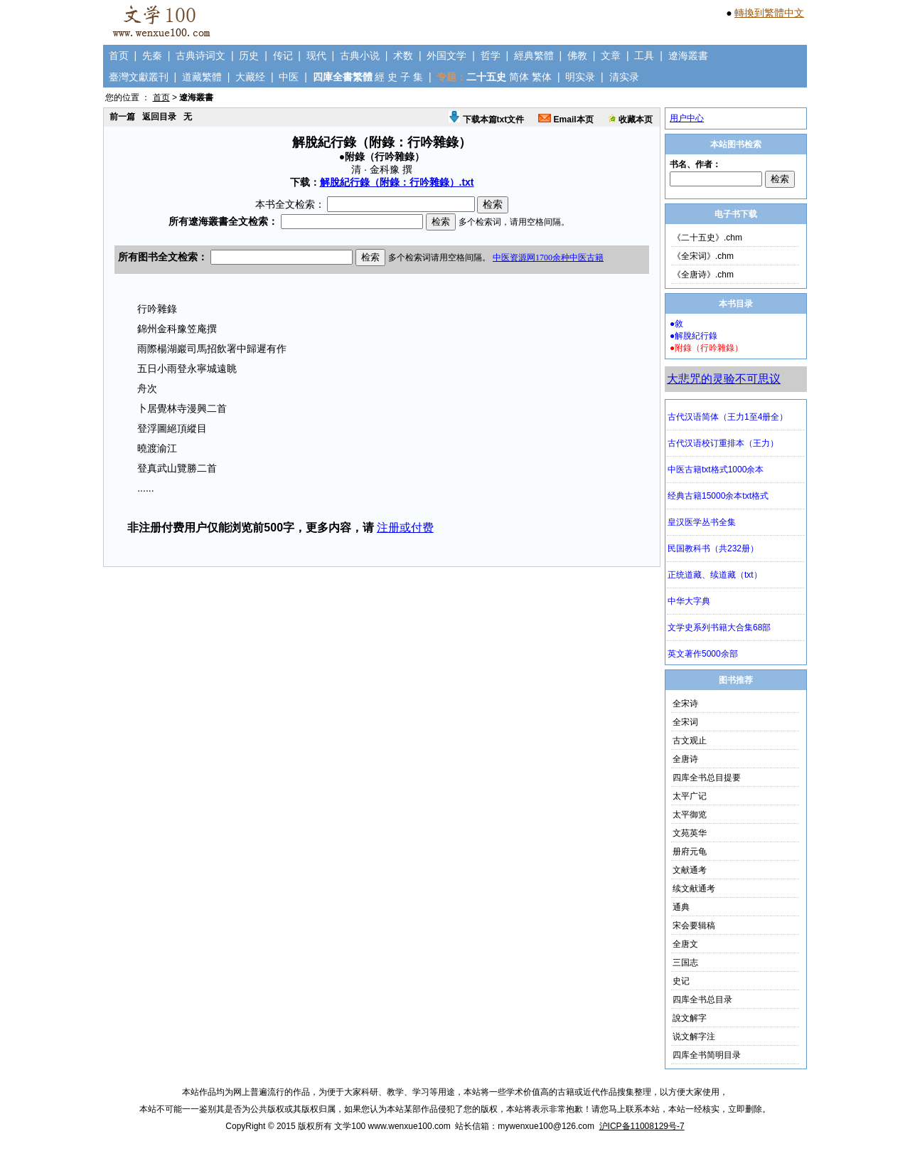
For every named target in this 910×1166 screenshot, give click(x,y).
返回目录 (159, 117)
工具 (644, 55)
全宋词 (685, 722)
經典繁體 (534, 55)
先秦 (152, 55)
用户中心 (687, 118)
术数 (403, 55)
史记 (681, 981)
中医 (289, 77)
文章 (611, 55)
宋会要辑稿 (694, 926)
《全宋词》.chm (703, 256)
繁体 (542, 77)
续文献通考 (694, 889)
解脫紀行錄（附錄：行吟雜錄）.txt (397, 182)
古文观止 (690, 741)
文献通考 (690, 870)
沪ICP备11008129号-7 (642, 1126)
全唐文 (685, 944)
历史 (249, 55)
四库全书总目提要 (707, 778)
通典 (681, 907)
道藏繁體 (202, 77)
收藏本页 (630, 119)
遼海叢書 (688, 55)
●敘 (676, 324)
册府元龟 (690, 852)
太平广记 (690, 796)
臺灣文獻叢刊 (138, 77)
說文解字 (690, 1018)
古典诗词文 (200, 55)
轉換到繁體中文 (769, 12)
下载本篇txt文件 (486, 119)
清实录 (624, 77)
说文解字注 (694, 1037)
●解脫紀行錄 (693, 336)
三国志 (685, 963)
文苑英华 (690, 833)
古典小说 (360, 55)
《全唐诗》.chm (703, 275)
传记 (283, 55)
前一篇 (122, 117)
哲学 (490, 55)
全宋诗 (685, 704)
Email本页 (565, 119)
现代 (316, 55)
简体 (519, 77)
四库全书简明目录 (707, 1055)
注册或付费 (405, 527)
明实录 (580, 77)
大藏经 (250, 77)
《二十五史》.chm (707, 238)
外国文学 (446, 55)
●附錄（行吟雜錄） (706, 348)
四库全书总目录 (702, 1000)
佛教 (577, 55)
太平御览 (690, 815)
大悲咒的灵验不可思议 (724, 379)
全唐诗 (685, 759)
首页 (119, 55)
